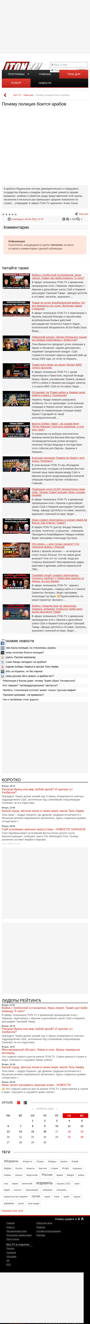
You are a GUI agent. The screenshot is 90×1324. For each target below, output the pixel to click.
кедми (7, 1190)
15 (32, 1131)
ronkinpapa (17, 219)
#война (64, 1161)
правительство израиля (16, 1196)
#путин (18, 1168)
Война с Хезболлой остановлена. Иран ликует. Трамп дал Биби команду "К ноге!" (58, 276)
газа (6, 1183)
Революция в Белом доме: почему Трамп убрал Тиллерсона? (39, 680)
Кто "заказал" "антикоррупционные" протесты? (30, 685)
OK (7, 1260)
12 (82, 1126)
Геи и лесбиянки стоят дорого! (21, 699)
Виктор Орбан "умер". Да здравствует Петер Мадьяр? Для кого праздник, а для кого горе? (58, 426)
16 (44, 1131)
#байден (52, 1161)
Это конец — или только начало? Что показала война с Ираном (55, 545)
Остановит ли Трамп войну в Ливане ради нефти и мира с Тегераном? (58, 394)
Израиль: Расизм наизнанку (19, 657)
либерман (47, 1190)
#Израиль (11, 1161)
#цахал (18, 1175)
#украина (77, 1168)
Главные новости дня (45, 76)
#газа (74, 1161)
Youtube (10, 1248)
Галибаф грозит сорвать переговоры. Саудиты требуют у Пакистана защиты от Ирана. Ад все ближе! (58, 578)
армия (59, 1175)
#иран (7, 1168)
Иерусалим (32, 1175)
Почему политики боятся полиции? (23, 652)
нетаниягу (62, 1190)
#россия (43, 1168)
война (81, 1175)
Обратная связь (44, 1223)
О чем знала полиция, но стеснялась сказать (29, 647)
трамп (66, 1196)
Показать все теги (12, 1210)
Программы (16, 74)
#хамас (7, 1175)
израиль (44, 1182)
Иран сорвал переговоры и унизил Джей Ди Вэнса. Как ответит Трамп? (59, 521)
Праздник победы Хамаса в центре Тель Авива (30, 666)
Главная (10, 1223)
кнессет (18, 1190)
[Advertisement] (45, 26)
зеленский (27, 1183)
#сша (65, 1168)
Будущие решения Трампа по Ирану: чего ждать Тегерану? (58, 459)
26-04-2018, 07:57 (34, 219)
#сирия (54, 1168)
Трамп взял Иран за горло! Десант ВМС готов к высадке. (57, 366)
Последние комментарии (19, 1235)
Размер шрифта (64, 1219)
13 (8, 1131)
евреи (15, 1183)
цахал (21, 1203)
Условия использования (48, 1231)
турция (76, 1196)
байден (70, 1175)
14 (20, 1131)
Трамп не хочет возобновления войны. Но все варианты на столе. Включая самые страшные (58, 305)
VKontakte (11, 1256)
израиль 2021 (64, 1183)
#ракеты (30, 1168)
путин (36, 1196)
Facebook (11, 1252)
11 (69, 1126)
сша (56, 1196)
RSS (8, 1264)
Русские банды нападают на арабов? (25, 661)
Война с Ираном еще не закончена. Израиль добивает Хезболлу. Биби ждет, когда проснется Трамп (57, 608)
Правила (40, 1227)
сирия (47, 1196)
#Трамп (40, 1161)
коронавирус (32, 1190)
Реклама (40, 1235)
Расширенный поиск (16, 1231)
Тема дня (73, 74)
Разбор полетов (16, 84)
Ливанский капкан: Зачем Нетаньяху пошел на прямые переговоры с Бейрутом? (59, 339)
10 (56, 1126)
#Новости (27, 1161)
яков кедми (33, 1203)
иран (77, 1183)
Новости (10, 1227)
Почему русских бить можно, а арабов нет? (28, 676)
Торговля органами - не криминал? (23, 694)
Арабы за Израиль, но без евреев (23, 671)
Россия (47, 1175)
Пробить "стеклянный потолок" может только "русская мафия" (39, 690)
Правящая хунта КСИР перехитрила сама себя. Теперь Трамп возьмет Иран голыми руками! (58, 492)
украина (9, 1203)
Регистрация (12, 1239)
